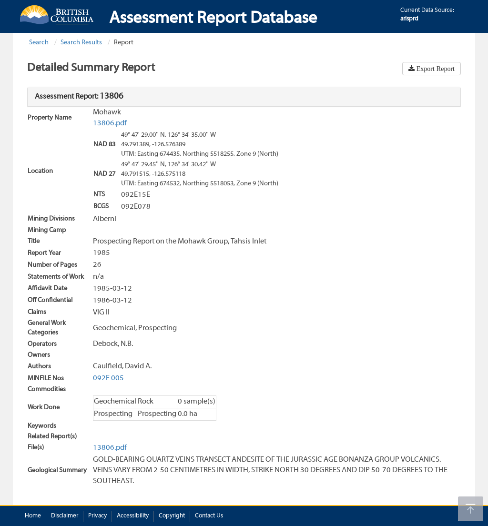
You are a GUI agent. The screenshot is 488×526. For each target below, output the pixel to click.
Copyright (172, 516)
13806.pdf (110, 123)
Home (33, 516)
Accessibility (133, 516)
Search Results (81, 42)
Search (39, 42)
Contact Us (209, 516)
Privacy (97, 516)
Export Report (435, 68)
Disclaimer (64, 516)
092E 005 (108, 378)
